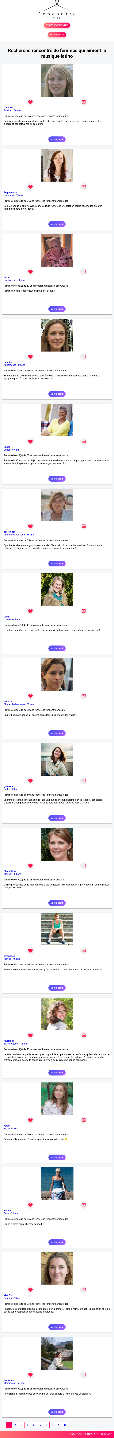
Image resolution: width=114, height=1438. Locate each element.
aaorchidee (9, 531)
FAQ (72, 1434)
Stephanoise (10, 192)
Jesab (7, 277)
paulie (7, 616)
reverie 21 (9, 1040)
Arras (6, 1213)
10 (65, 1425)
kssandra (8, 701)
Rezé (6, 1128)
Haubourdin (10, 280)
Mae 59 (8, 1295)
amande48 (9, 956)
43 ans (16, 619)
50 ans (21, 280)
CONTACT (106, 1434)
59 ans (15, 789)
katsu (7, 1125)
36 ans (17, 110)
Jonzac (7, 619)
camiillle (8, 107)
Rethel (7, 789)
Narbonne (9, 195)
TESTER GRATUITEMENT (57, 25)
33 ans (17, 1298)
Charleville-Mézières (14, 704)
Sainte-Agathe (11, 1043)
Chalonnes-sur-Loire (14, 534)
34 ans (14, 1128)
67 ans (15, 449)
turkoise (8, 362)
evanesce (9, 1380)
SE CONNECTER (57, 35)
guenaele (8, 786)
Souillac (8, 110)
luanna (7, 1210)
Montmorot (10, 1383)
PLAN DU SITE (91, 1434)
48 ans (23, 1043)
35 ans (19, 195)
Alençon (8, 874)
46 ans (16, 958)
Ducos (7, 447)
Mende (7, 958)
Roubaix (8, 1298)
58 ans (20, 1383)
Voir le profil (57, 139)
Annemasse (10, 365)
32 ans (30, 704)
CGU (79, 1434)
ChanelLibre (10, 871)
